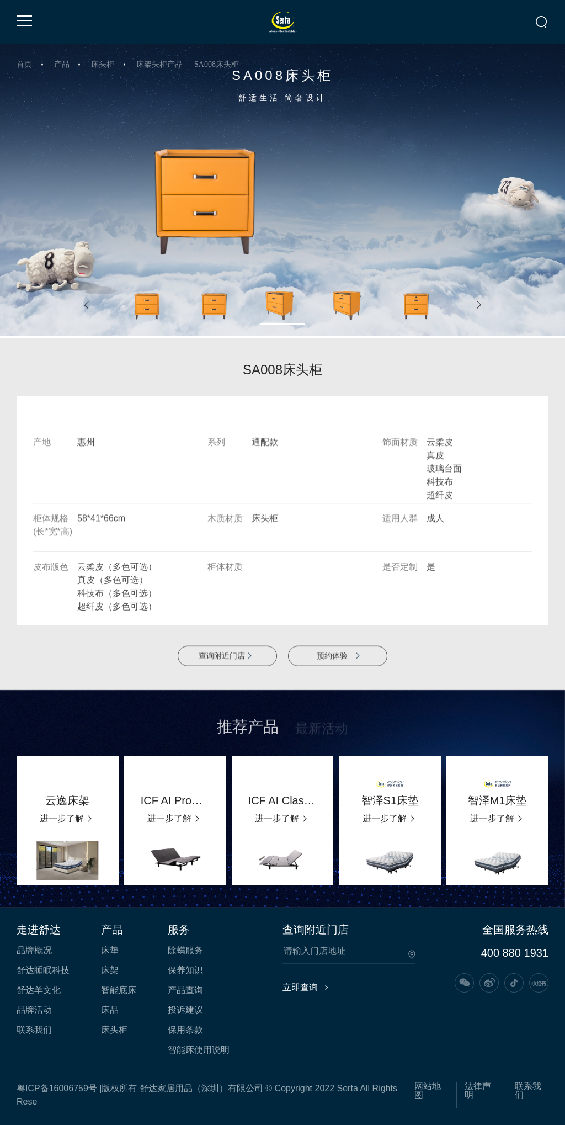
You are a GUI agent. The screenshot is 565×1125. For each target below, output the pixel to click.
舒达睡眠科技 (43, 970)
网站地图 (427, 1091)
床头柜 (102, 64)
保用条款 (185, 1030)
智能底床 (118, 990)
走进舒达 (39, 930)
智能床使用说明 (199, 1050)
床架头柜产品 (159, 64)
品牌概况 (34, 950)
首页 (24, 64)
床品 (110, 1010)
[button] (87, 305)
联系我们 (34, 1030)
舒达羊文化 (39, 990)
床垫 (110, 950)
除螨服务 (185, 950)
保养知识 (185, 970)
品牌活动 (34, 1010)
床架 (110, 970)
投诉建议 (185, 1010)
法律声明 (478, 1091)
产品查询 (185, 990)
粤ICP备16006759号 (57, 1088)
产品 (62, 64)
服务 (179, 930)
